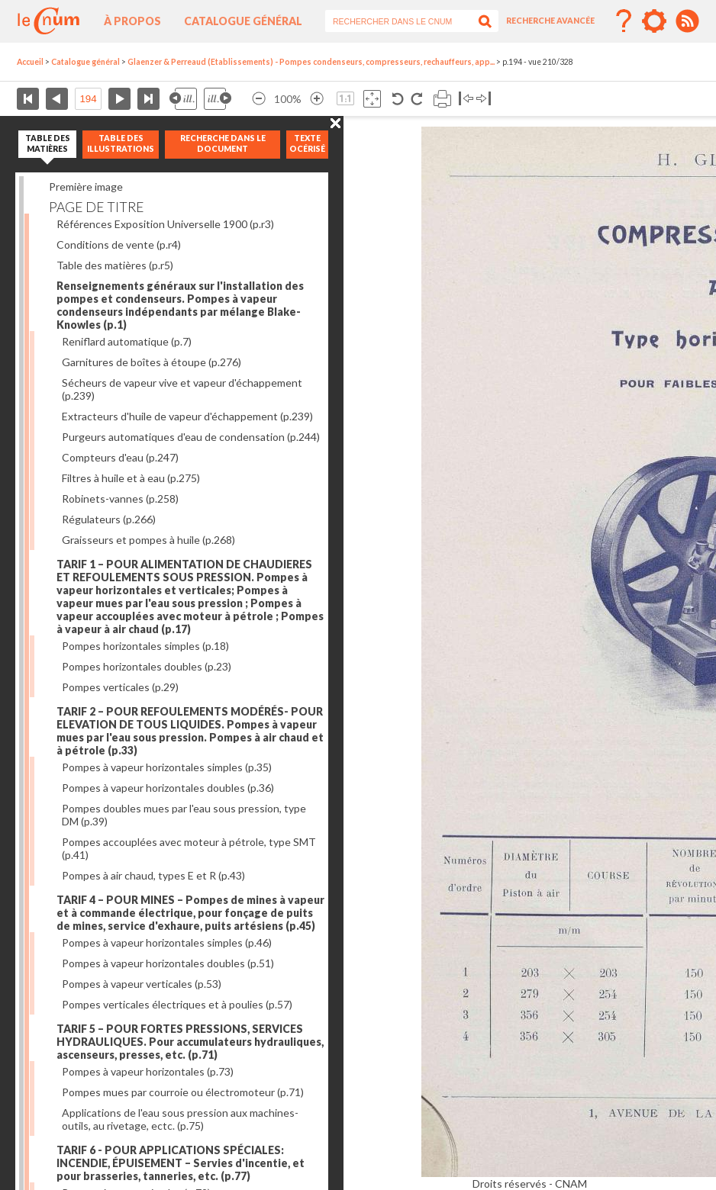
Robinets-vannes (120, 498)
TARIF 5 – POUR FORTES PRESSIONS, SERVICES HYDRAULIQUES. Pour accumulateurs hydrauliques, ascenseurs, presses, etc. (190, 1041)
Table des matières (114, 265)
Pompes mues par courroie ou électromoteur (183, 1091)
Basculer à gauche (466, 99)
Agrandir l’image (317, 99)
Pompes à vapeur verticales (141, 983)
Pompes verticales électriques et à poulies (177, 1004)
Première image (86, 186)
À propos (132, 20)
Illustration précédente (183, 99)
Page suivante (119, 99)
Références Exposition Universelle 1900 (165, 223)
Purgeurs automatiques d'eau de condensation (191, 436)
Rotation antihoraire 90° (398, 99)
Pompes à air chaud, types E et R (153, 875)
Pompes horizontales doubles (146, 666)
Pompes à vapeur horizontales (148, 1071)
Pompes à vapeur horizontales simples (167, 767)
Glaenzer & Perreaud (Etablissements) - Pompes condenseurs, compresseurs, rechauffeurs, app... (311, 61)
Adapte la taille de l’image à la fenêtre (372, 99)
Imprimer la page (442, 99)
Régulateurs (109, 519)
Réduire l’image (259, 99)
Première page (28, 99)
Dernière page (148, 99)
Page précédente (57, 99)
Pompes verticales (120, 686)
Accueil (30, 61)
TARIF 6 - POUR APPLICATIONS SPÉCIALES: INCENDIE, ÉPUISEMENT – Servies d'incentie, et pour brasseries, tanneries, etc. (180, 1162)
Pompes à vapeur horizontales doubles (168, 787)
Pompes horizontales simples (145, 645)
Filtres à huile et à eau (131, 477)
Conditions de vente (118, 244)
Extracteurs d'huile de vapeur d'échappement (187, 416)
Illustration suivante (217, 99)
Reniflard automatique (127, 341)
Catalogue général (243, 20)
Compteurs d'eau (120, 457)
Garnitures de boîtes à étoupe (151, 361)
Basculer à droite (483, 99)
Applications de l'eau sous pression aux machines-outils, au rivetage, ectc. (180, 1119)
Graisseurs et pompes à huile (148, 539)
